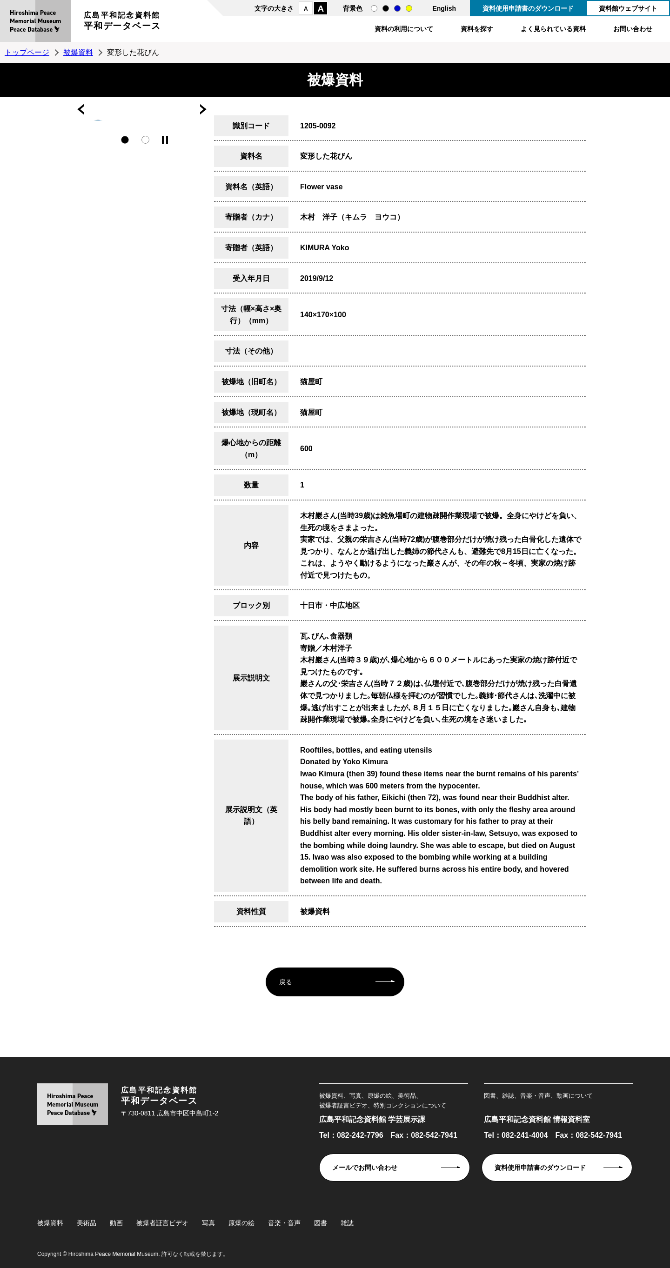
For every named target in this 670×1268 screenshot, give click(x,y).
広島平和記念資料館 (122, 22)
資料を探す (477, 29)
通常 (374, 8)
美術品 (86, 1223)
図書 (320, 1223)
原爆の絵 (241, 1223)
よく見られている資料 (553, 29)
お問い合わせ (632, 29)
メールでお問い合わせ (364, 1167)
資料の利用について (404, 29)
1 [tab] (125, 140)
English (444, 8)
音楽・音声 (284, 1223)
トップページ (27, 52)
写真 (208, 1223)
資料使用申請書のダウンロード (528, 8)
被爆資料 (78, 52)
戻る (285, 982)
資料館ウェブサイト (628, 8)
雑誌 (347, 1223)
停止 (165, 140)
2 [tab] (145, 140)
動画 (116, 1223)
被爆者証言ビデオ (162, 1223)
